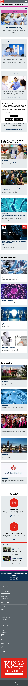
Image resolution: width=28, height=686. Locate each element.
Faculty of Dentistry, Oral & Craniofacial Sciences (13, 4)
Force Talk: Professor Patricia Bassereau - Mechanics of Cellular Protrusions (14, 241)
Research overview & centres (8, 276)
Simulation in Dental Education (8, 347)
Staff (2, 607)
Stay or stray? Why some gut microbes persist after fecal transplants (13, 216)
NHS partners (5, 381)
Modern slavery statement (6, 684)
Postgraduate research (5, 593)
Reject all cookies (9, 119)
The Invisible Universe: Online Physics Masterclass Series (17, 557)
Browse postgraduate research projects (14, 129)
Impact (3, 323)
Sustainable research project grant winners (11, 162)
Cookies (21, 684)
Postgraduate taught (5, 591)
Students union (4, 632)
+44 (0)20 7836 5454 (5, 643)
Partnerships (5, 454)
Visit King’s (3, 634)
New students (3, 606)
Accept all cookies (18, 119)
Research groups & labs (7, 300)
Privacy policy (13, 682)
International (5, 405)
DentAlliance (5, 478)
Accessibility (15, 684)
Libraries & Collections (5, 617)
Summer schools (4, 596)
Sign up (14, 539)
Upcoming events (7, 545)
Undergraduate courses (14, 42)
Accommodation (4, 619)
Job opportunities (4, 635)
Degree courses (4, 589)
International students (5, 594)
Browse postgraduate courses (14, 97)
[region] (14, 111)
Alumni (3, 430)
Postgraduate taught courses (14, 74)
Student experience (5, 598)
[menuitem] (14, 590)
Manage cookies (13, 115)
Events (2, 630)
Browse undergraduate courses (14, 66)
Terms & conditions (5, 682)
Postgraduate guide (14, 517)
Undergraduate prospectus (14, 515)
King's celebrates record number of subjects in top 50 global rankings (13, 188)
